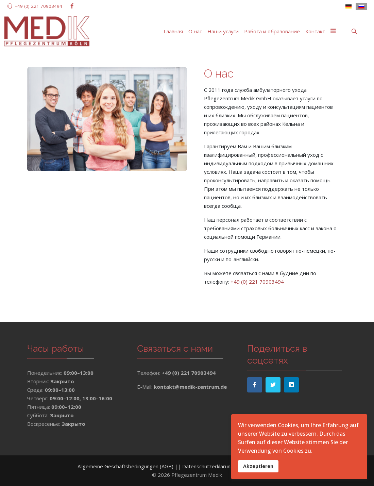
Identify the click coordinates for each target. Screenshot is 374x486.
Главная (173, 31)
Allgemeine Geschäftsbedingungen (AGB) (125, 466)
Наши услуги (223, 31)
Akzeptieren (258, 466)
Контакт (315, 31)
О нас (195, 31)
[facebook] (71, 5)
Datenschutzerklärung (208, 466)
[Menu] (333, 31)
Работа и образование (272, 31)
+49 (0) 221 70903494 (38, 6)
